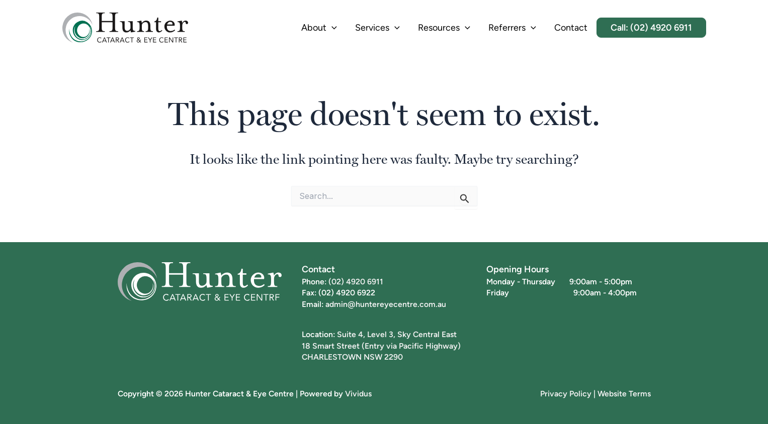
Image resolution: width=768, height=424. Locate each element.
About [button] (319, 28)
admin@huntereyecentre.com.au (385, 303)
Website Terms (624, 393)
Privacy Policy (565, 393)
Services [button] (377, 28)
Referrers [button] (512, 28)
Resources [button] (444, 28)
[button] (331, 28)
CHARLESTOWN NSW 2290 (352, 356)
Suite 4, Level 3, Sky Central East (397, 334)
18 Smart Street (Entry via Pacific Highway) (381, 345)
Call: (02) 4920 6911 (651, 27)
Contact (570, 27)
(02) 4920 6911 (355, 281)
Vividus (358, 393)
